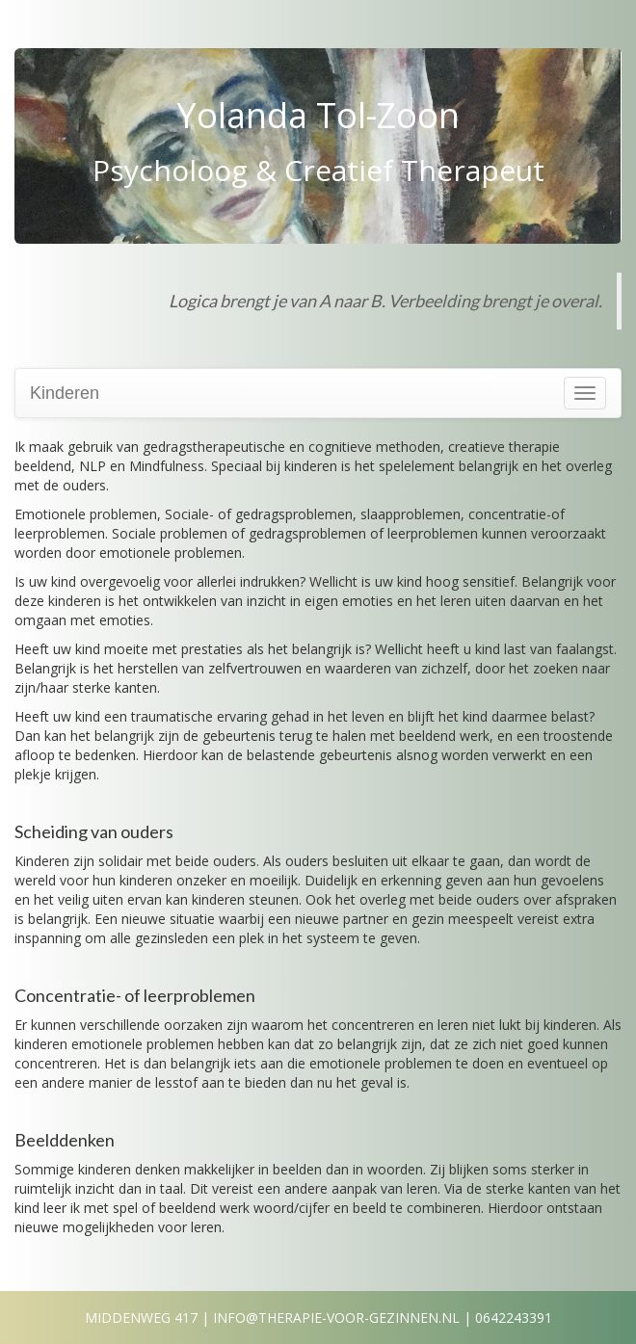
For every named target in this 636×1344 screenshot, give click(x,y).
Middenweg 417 (141, 1317)
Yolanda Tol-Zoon (318, 115)
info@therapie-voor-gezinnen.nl (336, 1317)
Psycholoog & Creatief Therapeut (318, 170)
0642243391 (513, 1317)
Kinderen (64, 393)
